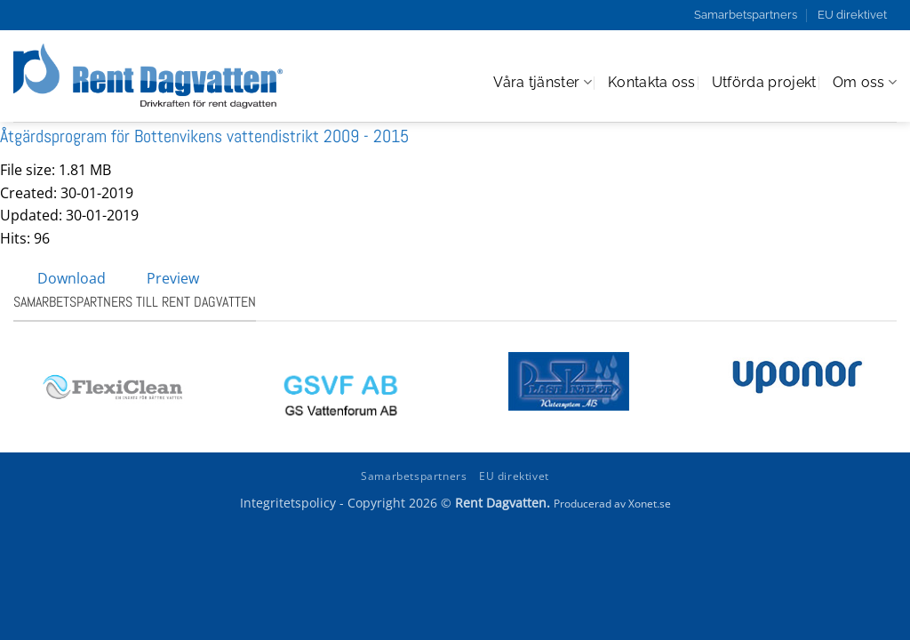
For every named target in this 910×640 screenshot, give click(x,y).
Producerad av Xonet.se (612, 503)
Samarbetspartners (745, 14)
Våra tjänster (542, 83)
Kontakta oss (652, 82)
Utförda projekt (764, 82)
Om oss (865, 83)
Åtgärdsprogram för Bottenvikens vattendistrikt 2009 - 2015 (204, 136)
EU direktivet (852, 14)
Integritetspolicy (288, 502)
